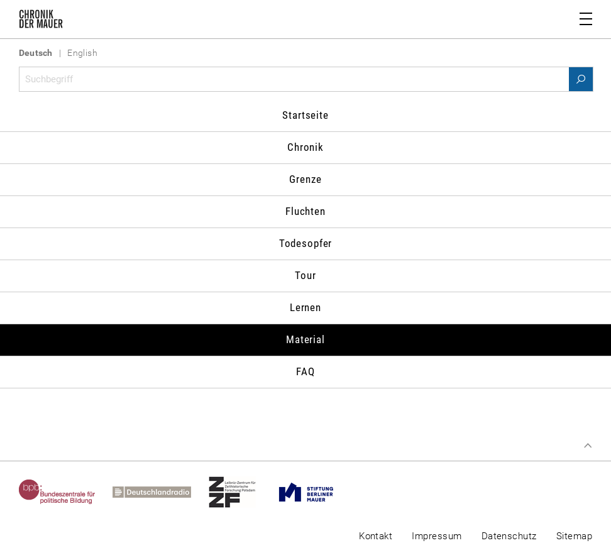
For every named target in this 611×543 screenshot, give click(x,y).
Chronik (305, 147)
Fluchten (305, 211)
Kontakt (375, 536)
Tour (305, 275)
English (82, 53)
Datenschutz (509, 536)
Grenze (305, 179)
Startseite (305, 115)
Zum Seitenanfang (587, 445)
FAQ (305, 371)
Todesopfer (306, 243)
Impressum (436, 536)
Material (305, 339)
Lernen (305, 307)
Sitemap (574, 536)
